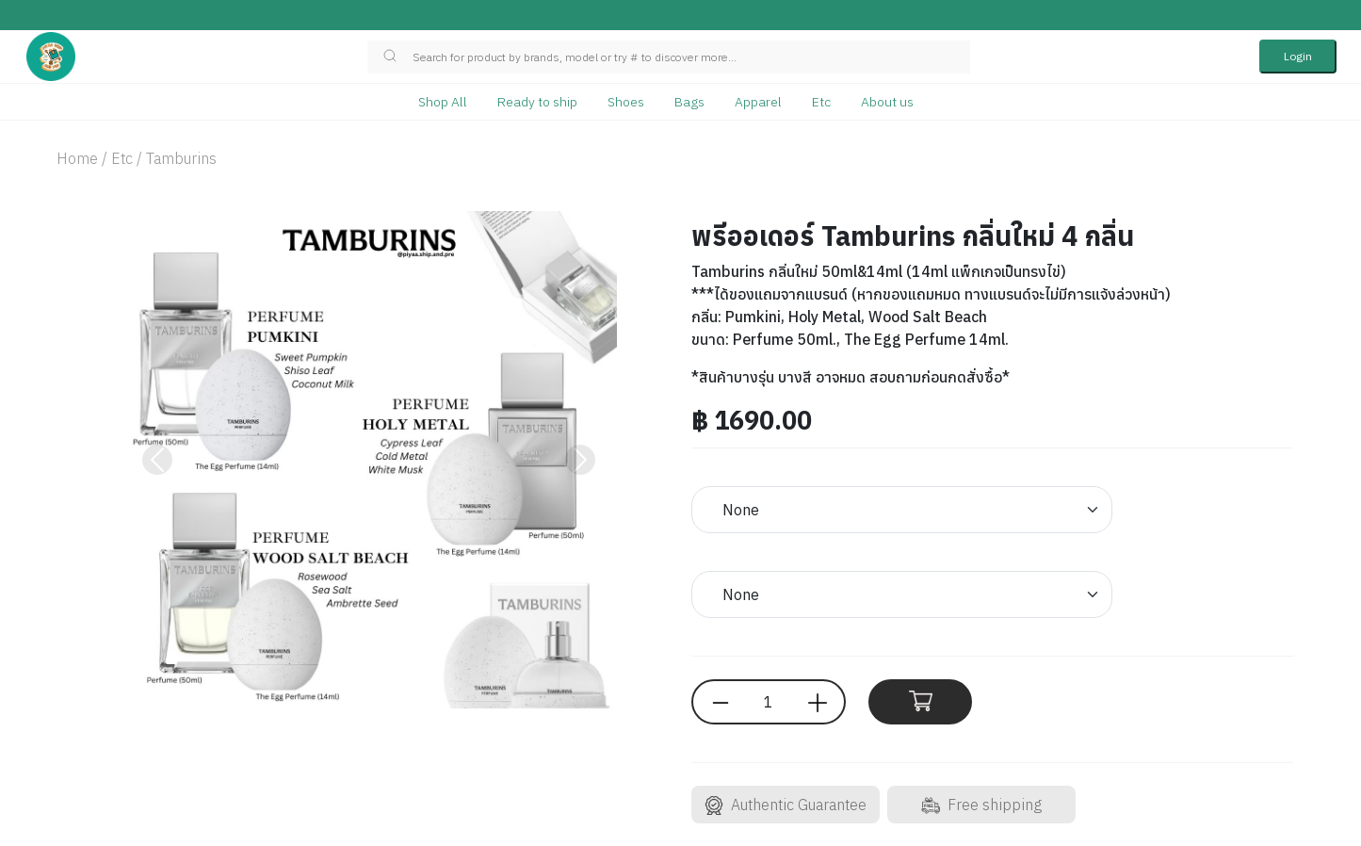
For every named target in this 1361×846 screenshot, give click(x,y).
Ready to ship (537, 101)
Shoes (626, 101)
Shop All (442, 101)
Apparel (758, 101)
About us (887, 101)
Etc (821, 101)
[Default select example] (901, 509)
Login (1298, 56)
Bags (689, 101)
